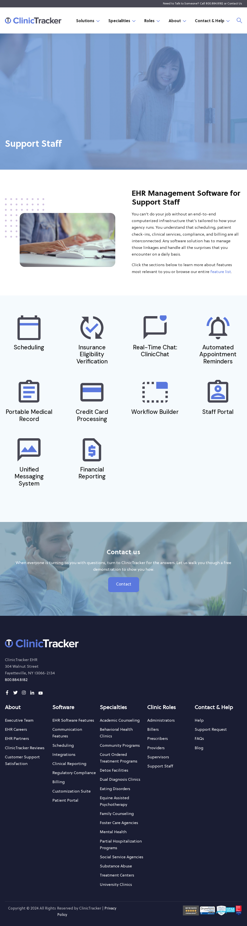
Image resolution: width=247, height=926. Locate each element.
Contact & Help (209, 21)
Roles (149, 21)
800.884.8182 (214, 3)
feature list (220, 272)
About (175, 21)
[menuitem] (19, 720)
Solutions (85, 21)
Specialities (119, 21)
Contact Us (234, 3)
